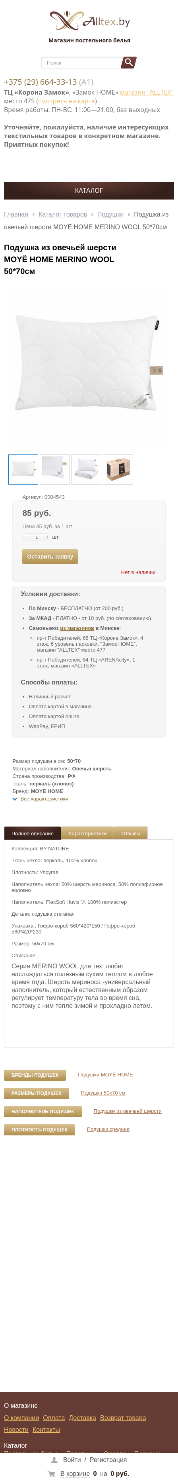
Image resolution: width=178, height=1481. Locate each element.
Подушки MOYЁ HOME (105, 1075)
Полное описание (33, 834)
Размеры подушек (37, 1093)
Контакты (46, 1429)
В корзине (75, 1473)
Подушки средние (108, 1129)
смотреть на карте (66, 101)
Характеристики (87, 834)
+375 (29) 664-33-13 (40, 81)
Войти (72, 1459)
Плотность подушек (40, 1130)
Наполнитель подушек (43, 1111)
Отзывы (130, 834)
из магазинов (77, 628)
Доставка (82, 1417)
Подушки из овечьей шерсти (128, 1111)
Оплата (54, 1417)
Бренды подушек (35, 1075)
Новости (16, 1429)
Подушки (110, 214)
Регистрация (108, 1459)
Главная (16, 214)
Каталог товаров (63, 214)
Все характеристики (44, 799)
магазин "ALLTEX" (147, 92)
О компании (21, 1417)
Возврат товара (123, 1417)
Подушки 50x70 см (103, 1093)
